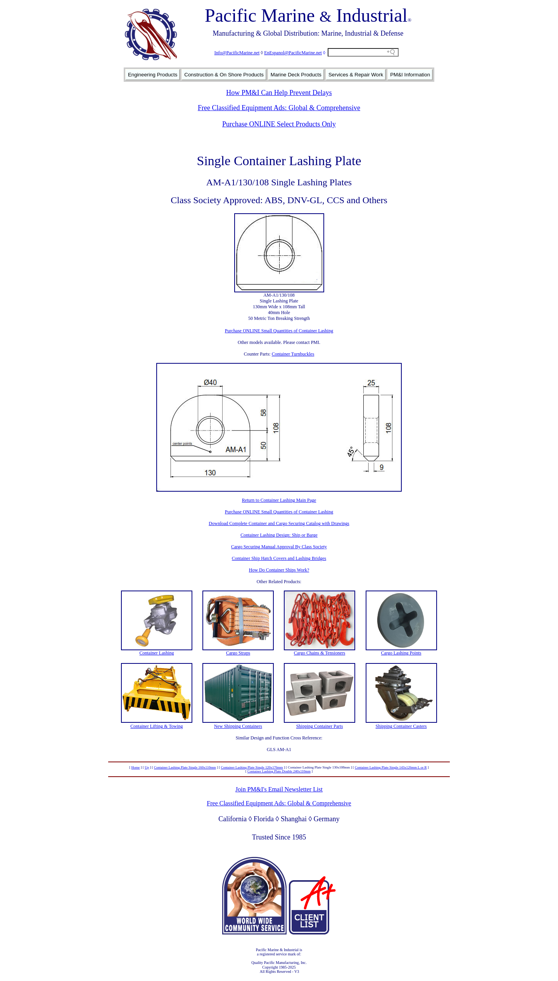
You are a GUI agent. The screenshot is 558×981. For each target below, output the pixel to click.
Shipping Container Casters (401, 726)
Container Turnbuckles (293, 354)
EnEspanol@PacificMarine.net (293, 52)
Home (135, 767)
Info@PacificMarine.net (237, 52)
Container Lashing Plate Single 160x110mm (185, 767)
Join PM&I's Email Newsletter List (279, 789)
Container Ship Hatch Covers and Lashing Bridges (279, 558)
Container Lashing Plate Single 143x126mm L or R (391, 767)
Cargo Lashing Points (401, 653)
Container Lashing (157, 653)
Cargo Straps (238, 653)
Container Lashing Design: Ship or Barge (279, 535)
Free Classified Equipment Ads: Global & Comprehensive (279, 108)
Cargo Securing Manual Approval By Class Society (279, 546)
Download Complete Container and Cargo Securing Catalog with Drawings (279, 523)
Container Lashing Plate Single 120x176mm (252, 767)
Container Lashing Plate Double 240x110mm (279, 771)
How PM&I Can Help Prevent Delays (279, 93)
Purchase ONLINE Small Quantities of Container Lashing (279, 330)
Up (147, 767)
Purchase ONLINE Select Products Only (279, 124)
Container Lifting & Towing (156, 726)
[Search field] (363, 52)
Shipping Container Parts (319, 726)
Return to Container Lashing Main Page (279, 500)
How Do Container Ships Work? (279, 570)
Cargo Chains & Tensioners (319, 653)
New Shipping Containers (238, 726)
